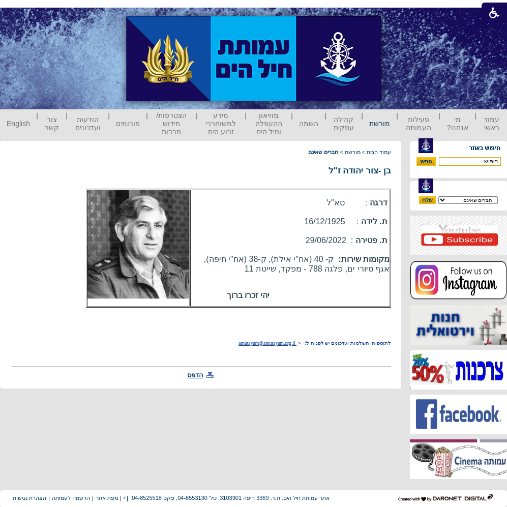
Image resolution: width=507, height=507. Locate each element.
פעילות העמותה (418, 123)
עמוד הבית (379, 152)
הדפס (195, 375)
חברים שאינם (323, 152)
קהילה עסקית (344, 123)
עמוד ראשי (491, 123)
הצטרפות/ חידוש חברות (172, 123)
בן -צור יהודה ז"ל (360, 170)
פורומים (128, 124)
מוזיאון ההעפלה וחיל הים (268, 123)
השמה (308, 124)
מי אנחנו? (457, 123)
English (18, 124)
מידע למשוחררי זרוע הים (220, 123)
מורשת (379, 124)
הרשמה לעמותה (71, 498)
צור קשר (52, 123)
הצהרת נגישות (29, 498)
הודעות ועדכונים (88, 123)
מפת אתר (107, 498)
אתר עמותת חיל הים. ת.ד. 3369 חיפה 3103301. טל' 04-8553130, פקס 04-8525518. (230, 498)
